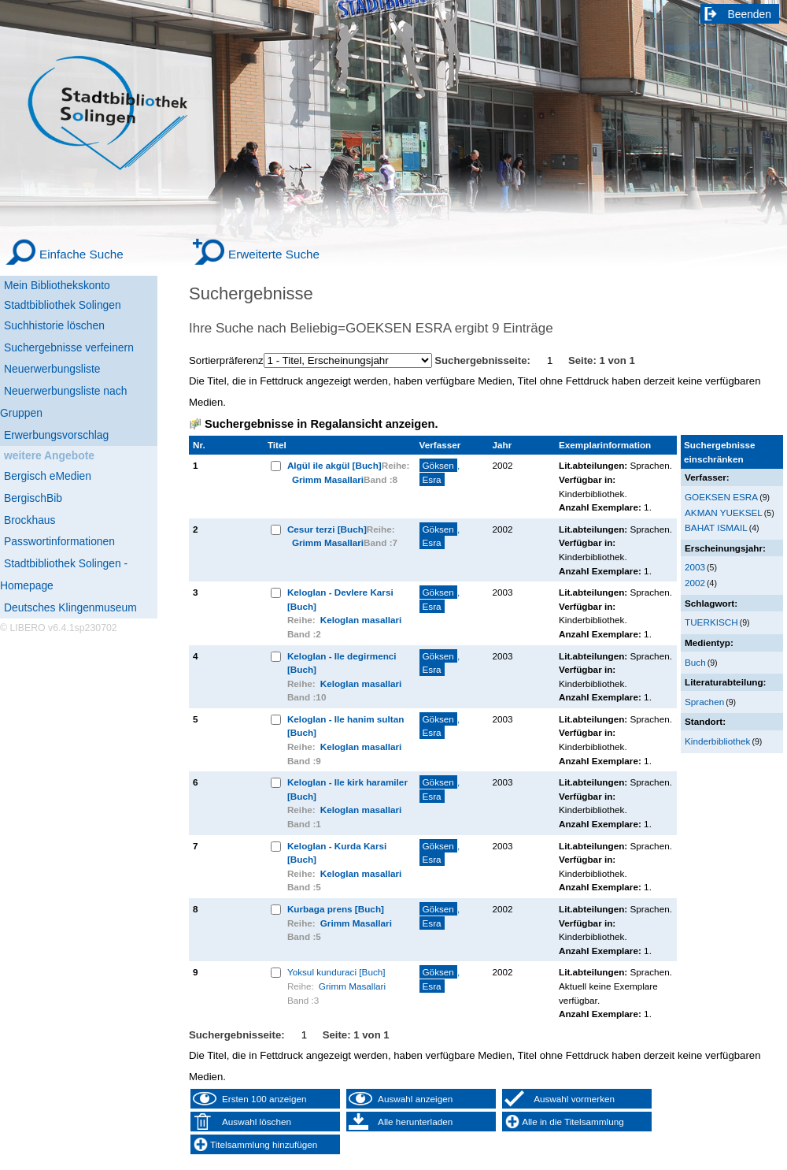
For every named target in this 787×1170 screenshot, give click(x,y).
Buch (695, 662)
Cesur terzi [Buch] (327, 529)
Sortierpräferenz (226, 360)
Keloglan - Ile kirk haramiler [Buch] (347, 789)
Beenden (750, 14)
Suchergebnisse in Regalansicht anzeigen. (321, 424)
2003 (695, 567)
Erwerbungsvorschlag (56, 435)
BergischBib (33, 498)
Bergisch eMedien (47, 476)
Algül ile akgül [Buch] (334, 465)
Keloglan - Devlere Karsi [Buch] (340, 599)
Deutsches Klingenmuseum (70, 607)
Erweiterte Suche (274, 254)
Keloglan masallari (361, 620)
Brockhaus (29, 520)
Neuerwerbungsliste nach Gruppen (63, 401)
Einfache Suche (81, 254)
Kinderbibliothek (717, 741)
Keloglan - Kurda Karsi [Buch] (336, 853)
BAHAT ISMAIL (716, 527)
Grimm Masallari (328, 479)
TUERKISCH (711, 622)
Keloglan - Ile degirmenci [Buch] (342, 663)
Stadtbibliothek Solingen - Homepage (63, 574)
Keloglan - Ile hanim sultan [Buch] (345, 726)
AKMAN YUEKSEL (724, 512)
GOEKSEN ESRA (721, 497)
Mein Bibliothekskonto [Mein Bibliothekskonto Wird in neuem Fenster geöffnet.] (57, 285)
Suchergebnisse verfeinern (69, 347)
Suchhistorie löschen (54, 325)
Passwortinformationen (59, 541)
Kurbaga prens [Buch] (335, 909)
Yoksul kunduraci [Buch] (336, 972)
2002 (695, 583)
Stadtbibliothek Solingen (62, 305)
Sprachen (704, 701)
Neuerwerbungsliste (52, 368)
